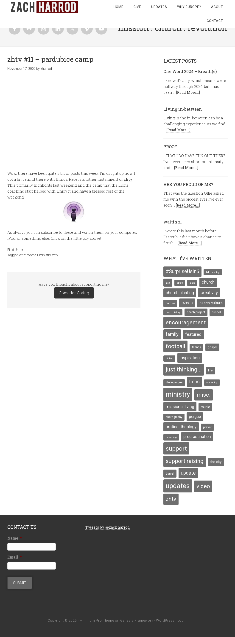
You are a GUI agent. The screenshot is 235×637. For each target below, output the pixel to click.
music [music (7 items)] (205, 407)
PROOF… (171, 146)
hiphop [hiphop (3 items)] (169, 358)
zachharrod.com (44, 7)
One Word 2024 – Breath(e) (190, 71)
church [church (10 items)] (208, 282)
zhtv (128, 179)
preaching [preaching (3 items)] (171, 437)
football (32, 255)
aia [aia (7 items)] (168, 282)
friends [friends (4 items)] (196, 347)
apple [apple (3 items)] (180, 282)
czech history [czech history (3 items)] (173, 312)
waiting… (172, 222)
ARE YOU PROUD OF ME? (188, 184)
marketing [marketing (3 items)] (212, 382)
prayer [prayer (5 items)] (207, 427)
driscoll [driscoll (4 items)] (216, 312)
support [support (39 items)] (176, 448)
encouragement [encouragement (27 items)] (186, 322)
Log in (182, 620)
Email (14, 557)
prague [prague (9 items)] (195, 416)
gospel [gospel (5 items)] (212, 347)
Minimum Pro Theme (97, 620)
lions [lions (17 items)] (194, 381)
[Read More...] (188, 92)
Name (14, 538)
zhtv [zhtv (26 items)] (171, 499)
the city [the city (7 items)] (215, 462)
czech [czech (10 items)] (187, 303)
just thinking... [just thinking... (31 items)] (183, 369)
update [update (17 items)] (188, 473)
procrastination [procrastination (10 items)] (197, 436)
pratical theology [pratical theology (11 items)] (181, 426)
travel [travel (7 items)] (170, 473)
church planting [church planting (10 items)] (180, 292)
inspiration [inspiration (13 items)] (190, 357)
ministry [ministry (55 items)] (178, 394)
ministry (45, 255)
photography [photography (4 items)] (174, 417)
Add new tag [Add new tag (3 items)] (213, 272)
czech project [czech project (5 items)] (196, 312)
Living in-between (182, 109)
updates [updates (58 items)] (178, 486)
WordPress (165, 620)
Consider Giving (74, 293)
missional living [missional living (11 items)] (180, 406)
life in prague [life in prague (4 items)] (174, 382)
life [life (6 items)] (210, 370)
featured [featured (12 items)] (193, 334)
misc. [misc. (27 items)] (203, 395)
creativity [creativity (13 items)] (209, 292)
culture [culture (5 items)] (170, 303)
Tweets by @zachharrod (107, 527)
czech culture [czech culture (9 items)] (211, 303)
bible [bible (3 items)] (192, 282)
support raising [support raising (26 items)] (185, 461)
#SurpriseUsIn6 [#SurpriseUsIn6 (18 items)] (182, 271)
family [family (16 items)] (172, 334)
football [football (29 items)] (175, 346)
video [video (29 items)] (203, 486)
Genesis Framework (136, 620)
